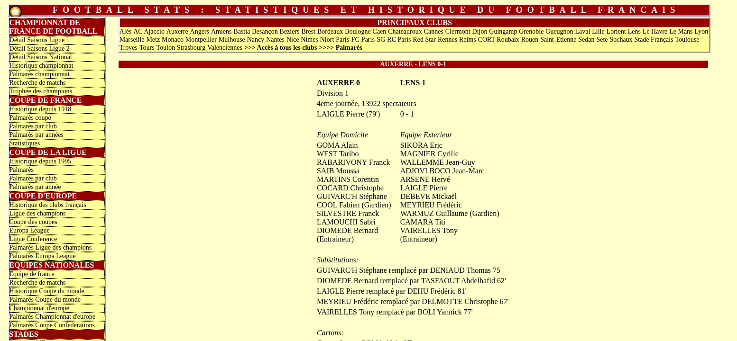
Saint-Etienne (558, 39)
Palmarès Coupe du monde (45, 299)
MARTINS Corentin (348, 179)
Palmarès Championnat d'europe (52, 316)
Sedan (586, 39)
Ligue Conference (33, 238)
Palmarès (21, 169)
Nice (292, 39)
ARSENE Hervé (425, 179)
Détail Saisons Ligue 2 (39, 48)
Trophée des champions (40, 91)
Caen (380, 31)
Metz (153, 39)
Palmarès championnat (39, 74)
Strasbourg (191, 47)
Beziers (290, 31)
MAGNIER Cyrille (429, 154)
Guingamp (503, 31)
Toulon (165, 47)
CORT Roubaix (498, 39)
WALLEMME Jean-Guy (437, 162)
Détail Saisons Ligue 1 (39, 40)
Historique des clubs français (47, 204)
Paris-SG (373, 39)
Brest (308, 31)
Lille (598, 31)
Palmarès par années (36, 134)
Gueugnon (559, 31)
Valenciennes (224, 47)
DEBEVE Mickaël (428, 196)
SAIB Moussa (338, 171)
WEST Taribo (338, 154)
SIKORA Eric (421, 145)
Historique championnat (41, 65)
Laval (582, 31)
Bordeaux (330, 31)
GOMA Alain (337, 145)
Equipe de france (32, 274)
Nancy (256, 39)
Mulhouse (232, 39)
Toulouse (687, 39)
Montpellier (201, 39)
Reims (467, 39)
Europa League (29, 230)
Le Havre (655, 31)
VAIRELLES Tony (429, 230)
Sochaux (620, 39)
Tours (147, 47)
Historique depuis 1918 (40, 109)
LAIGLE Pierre (424, 188)
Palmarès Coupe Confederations (52, 325)
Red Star (424, 39)
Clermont (457, 31)
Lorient (616, 31)
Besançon (264, 31)
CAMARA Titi (423, 222)
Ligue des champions (37, 213)
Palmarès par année (35, 186)
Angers (199, 31)
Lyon (701, 31)
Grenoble (531, 31)
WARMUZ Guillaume (434, 213)
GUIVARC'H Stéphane (352, 196)
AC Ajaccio (149, 31)
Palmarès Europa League (42, 256)
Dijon (480, 31)
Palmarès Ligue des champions (50, 247)
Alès (126, 31)
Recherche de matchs (37, 82)
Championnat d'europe (39, 308)
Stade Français (654, 39)
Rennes (447, 39)
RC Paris (399, 39)
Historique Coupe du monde (46, 291)
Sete (602, 39)
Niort (327, 39)
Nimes (309, 39)
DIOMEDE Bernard (347, 230)
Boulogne (357, 31)
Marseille (132, 39)
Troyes (129, 47)
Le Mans (680, 31)
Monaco (173, 39)
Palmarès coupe (30, 117)
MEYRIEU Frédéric (431, 205)
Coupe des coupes (33, 221)
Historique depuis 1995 (40, 161)
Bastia (241, 31)
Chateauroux (405, 31)
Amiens (221, 31)
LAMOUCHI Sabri (346, 222)
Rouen (530, 39)
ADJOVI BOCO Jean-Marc (442, 171)
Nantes (275, 39)
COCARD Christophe (350, 188)
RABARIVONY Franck (353, 162)
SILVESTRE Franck (348, 213)
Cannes (433, 31)
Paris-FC (347, 39)
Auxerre (177, 31)
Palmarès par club (33, 126)
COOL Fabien (338, 205)
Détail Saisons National (40, 57)
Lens (634, 31)
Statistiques (24, 143)
